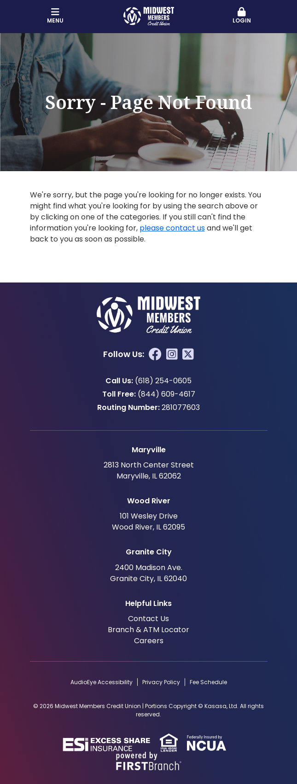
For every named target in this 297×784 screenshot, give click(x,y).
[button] (242, 16)
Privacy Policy (161, 682)
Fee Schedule (208, 682)
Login (242, 15)
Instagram (172, 354)
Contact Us (148, 618)
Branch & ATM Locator (148, 629)
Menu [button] (55, 15)
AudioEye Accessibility (101, 682)
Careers (148, 640)
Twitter (188, 354)
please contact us (172, 228)
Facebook (155, 354)
